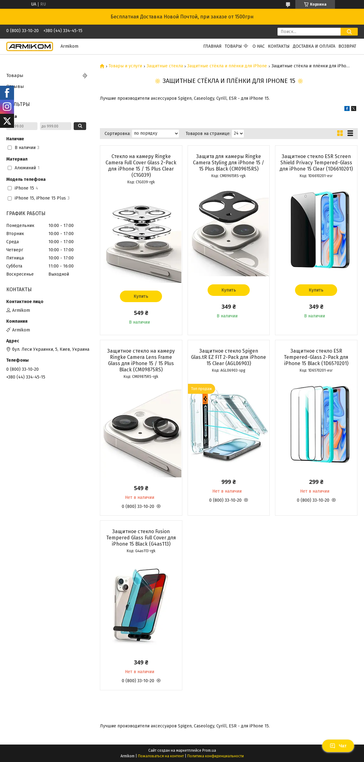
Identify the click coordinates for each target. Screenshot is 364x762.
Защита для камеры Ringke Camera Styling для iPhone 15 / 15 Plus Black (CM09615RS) (228, 162)
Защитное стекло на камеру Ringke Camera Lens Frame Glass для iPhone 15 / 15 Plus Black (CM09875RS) (141, 360)
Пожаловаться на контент (161, 756)
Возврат (347, 46)
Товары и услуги (125, 66)
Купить (141, 296)
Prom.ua (209, 750)
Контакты (279, 46)
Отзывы (15, 86)
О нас (259, 46)
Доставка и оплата (314, 46)
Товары (233, 46)
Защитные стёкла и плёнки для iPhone (227, 66)
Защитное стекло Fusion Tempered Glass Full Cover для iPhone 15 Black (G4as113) (141, 537)
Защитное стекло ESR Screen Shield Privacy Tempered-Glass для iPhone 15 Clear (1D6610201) (316, 162)
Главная (212, 46)
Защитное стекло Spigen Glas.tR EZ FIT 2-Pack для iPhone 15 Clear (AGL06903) (228, 357)
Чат (338, 746)
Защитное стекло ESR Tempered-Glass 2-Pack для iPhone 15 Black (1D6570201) (316, 357)
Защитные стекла (165, 66)
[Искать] (349, 32)
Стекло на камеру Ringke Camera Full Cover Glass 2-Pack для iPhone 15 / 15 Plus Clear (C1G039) (141, 165)
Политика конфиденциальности (215, 756)
